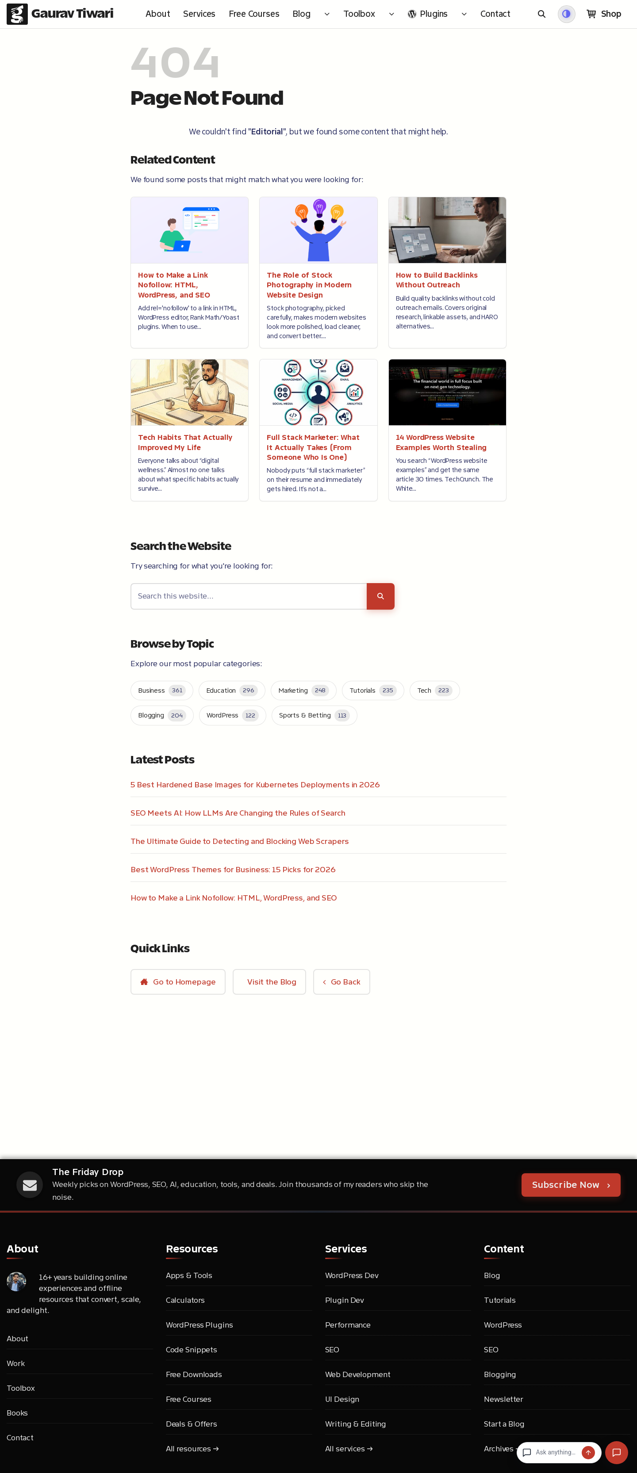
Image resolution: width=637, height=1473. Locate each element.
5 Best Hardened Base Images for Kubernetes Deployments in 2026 (255, 784)
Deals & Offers (191, 1424)
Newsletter (503, 1399)
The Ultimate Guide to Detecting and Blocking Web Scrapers (239, 841)
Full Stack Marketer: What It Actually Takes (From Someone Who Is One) (313, 447)
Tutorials (500, 1300)
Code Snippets (191, 1349)
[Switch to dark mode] (567, 14)
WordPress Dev (352, 1275)
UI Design (342, 1399)
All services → (349, 1448)
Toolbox (21, 1388)
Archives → (503, 1448)
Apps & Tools (189, 1275)
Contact (20, 1437)
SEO (332, 1349)
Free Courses (188, 1399)
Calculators (185, 1300)
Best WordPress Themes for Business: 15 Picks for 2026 (233, 869)
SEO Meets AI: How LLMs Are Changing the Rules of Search (237, 813)
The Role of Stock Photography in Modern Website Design (309, 285)
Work (15, 1363)
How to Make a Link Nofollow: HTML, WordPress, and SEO (174, 285)
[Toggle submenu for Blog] (327, 14)
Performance (348, 1324)
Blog (492, 1275)
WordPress (503, 1324)
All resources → (192, 1448)
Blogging (500, 1374)
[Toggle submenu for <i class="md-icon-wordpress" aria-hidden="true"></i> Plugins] (464, 14)
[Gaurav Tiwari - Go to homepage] (60, 14)
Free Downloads (194, 1374)
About (17, 1338)
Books (17, 1412)
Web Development (358, 1374)
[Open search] (542, 14)
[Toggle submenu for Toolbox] (391, 14)
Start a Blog (504, 1424)
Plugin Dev (345, 1300)
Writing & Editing (356, 1424)
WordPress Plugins (199, 1324)
